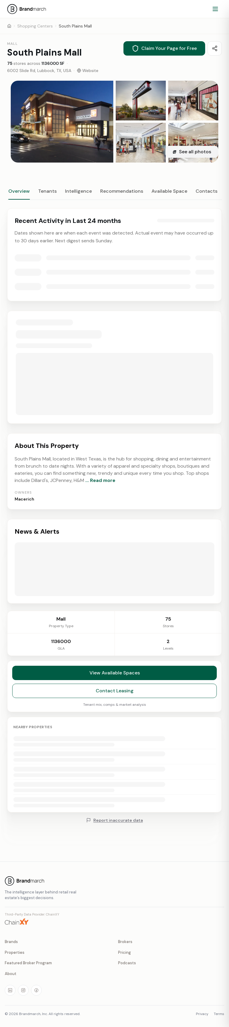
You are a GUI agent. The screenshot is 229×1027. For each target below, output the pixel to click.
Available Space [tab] (169, 191)
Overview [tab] (19, 191)
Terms (219, 1013)
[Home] (9, 26)
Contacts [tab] (206, 191)
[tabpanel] (114, 406)
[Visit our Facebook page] (36, 990)
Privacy (202, 1013)
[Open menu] (215, 9)
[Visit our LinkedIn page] (10, 990)
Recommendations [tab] (121, 191)
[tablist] (114, 194)
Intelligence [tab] (78, 191)
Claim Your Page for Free (164, 48)
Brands (11, 941)
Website (87, 70)
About (10, 973)
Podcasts (127, 962)
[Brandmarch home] (114, 881)
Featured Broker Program (28, 962)
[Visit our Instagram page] (23, 990)
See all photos (192, 152)
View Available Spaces (114, 677)
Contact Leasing (115, 694)
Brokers (125, 941)
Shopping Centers (35, 26)
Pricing (124, 952)
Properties (14, 952)
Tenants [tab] (47, 191)
